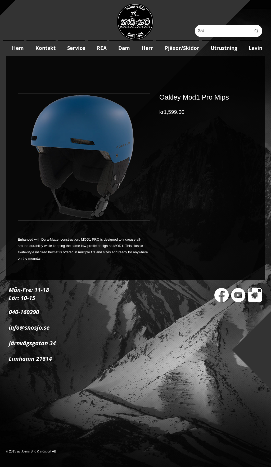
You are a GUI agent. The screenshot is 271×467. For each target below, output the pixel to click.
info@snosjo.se (29, 327)
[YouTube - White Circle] (238, 295)
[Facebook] (221, 295)
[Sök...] (220, 31)
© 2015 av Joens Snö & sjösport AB (31, 451)
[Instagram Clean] (255, 295)
